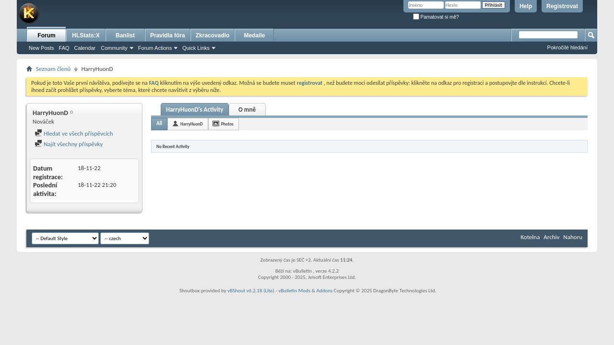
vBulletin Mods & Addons (305, 291)
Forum (46, 35)
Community (114, 48)
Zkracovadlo (213, 35)
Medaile (254, 35)
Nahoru (572, 237)
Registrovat (562, 6)
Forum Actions (155, 48)
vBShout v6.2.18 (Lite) (250, 291)
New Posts (41, 48)
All (159, 123)
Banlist (125, 35)
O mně (247, 109)
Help (526, 6)
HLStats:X (85, 35)
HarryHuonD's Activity (195, 109)
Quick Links (196, 48)
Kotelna (530, 237)
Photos (227, 123)
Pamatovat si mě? (436, 17)
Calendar (85, 48)
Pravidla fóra (167, 35)
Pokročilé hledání (567, 47)
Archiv (551, 237)
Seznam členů (53, 68)
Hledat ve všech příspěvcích (74, 133)
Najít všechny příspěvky (69, 144)
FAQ (64, 48)
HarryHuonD (191, 123)
